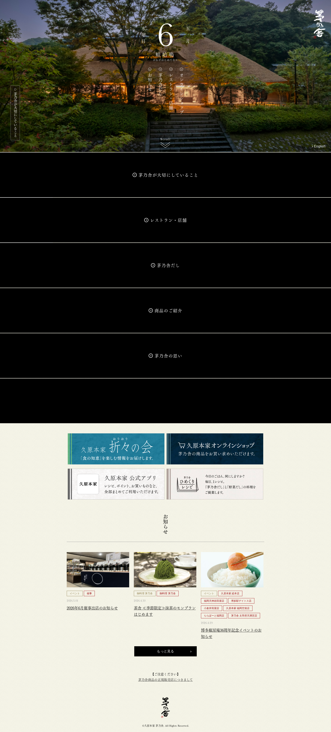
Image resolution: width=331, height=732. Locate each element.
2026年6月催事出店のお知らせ (92, 608)
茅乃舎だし (160, 84)
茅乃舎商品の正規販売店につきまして (165, 679)
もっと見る (165, 651)
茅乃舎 (165, 707)
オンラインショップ (181, 94)
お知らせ (150, 82)
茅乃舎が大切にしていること (15, 114)
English (320, 146)
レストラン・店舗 (171, 91)
